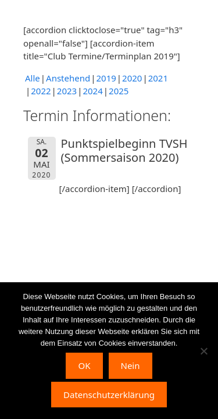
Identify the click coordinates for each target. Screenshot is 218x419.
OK (84, 365)
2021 (158, 78)
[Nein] (203, 351)
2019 (106, 78)
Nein (130, 365)
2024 (92, 91)
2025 (118, 91)
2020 (132, 78)
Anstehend (68, 78)
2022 (41, 91)
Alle (32, 78)
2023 (67, 91)
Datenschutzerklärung (109, 394)
